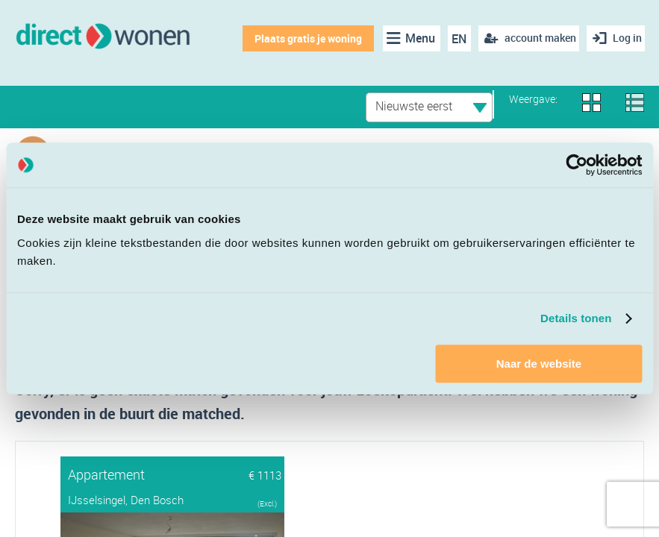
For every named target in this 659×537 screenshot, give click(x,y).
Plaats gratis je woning (302, 38)
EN (453, 39)
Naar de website (538, 363)
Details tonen (575, 318)
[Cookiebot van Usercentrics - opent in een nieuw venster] (576, 165)
